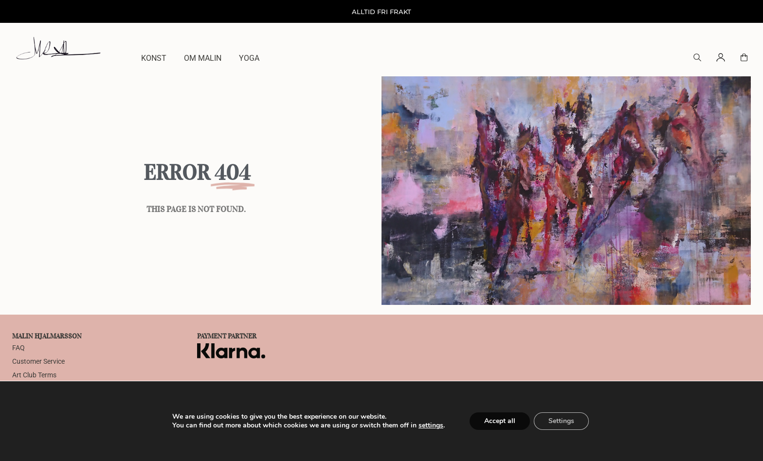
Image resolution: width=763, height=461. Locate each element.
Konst (153, 58)
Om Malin (202, 58)
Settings (561, 421)
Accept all (499, 421)
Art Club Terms (34, 375)
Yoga (249, 58)
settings (430, 425)
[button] (697, 58)
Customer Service (38, 361)
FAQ (18, 348)
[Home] (58, 48)
